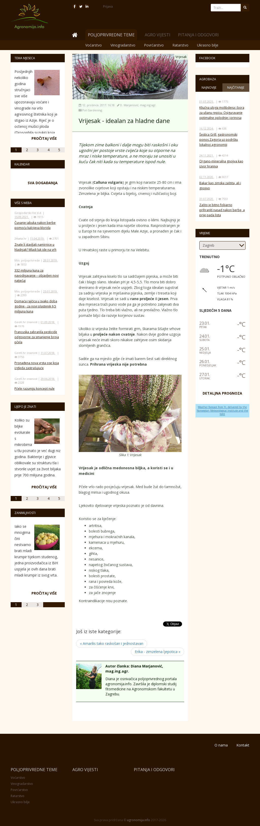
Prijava (108, 6)
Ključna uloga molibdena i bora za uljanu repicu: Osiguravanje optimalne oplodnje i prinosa (221, 112)
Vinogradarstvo (122, 45)
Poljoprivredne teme (34, 769)
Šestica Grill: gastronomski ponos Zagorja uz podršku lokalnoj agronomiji (218, 139)
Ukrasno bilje (207, 45)
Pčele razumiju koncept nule (34, 388)
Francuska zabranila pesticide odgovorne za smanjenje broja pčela (36, 337)
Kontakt (242, 745)
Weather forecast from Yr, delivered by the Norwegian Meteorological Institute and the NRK (222, 410)
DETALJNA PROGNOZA (222, 393)
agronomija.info (138, 820)
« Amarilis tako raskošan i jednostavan (111, 643)
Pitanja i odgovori (198, 35)
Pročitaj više (44, 138)
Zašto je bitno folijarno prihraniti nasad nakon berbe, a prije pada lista (222, 210)
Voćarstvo (93, 45)
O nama (221, 745)
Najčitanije (235, 87)
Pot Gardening (92, 110)
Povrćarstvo (154, 45)
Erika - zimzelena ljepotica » (157, 651)
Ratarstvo (180, 45)
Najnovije (209, 87)
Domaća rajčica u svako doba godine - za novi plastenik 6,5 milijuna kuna (35, 306)
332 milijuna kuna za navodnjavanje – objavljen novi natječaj (36, 275)
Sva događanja (43, 182)
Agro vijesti (157, 35)
